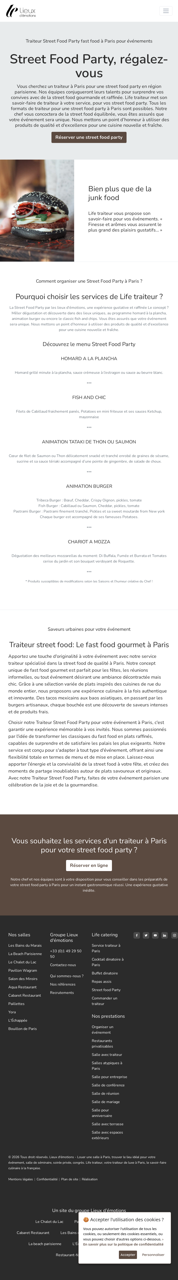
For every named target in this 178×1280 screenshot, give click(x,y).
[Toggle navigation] (165, 10)
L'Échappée (17, 1020)
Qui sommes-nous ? (66, 976)
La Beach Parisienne (25, 953)
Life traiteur (94, 1162)
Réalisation (90, 1179)
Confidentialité (47, 1179)
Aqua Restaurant (22, 987)
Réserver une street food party (89, 137)
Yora (12, 1012)
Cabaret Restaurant (24, 995)
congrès (78, 1162)
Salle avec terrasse (108, 1124)
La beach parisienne (45, 1243)
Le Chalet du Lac (22, 962)
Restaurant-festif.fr (72, 1255)
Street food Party (106, 989)
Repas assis (101, 981)
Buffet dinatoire (105, 973)
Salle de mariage (106, 1101)
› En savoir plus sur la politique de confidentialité (123, 1242)
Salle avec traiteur (107, 1054)
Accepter (128, 1254)
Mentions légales (20, 1179)
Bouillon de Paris (22, 1028)
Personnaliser (153, 1254)
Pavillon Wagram (22, 970)
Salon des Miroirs (23, 978)
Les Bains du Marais (25, 945)
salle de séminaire (38, 1162)
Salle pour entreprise (109, 1076)
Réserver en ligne (89, 865)
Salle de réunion (105, 1093)
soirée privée (62, 1162)
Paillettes (16, 1003)
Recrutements (62, 992)
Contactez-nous (63, 965)
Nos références (63, 984)
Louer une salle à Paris (93, 1157)
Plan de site (69, 1179)
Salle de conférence (108, 1085)
